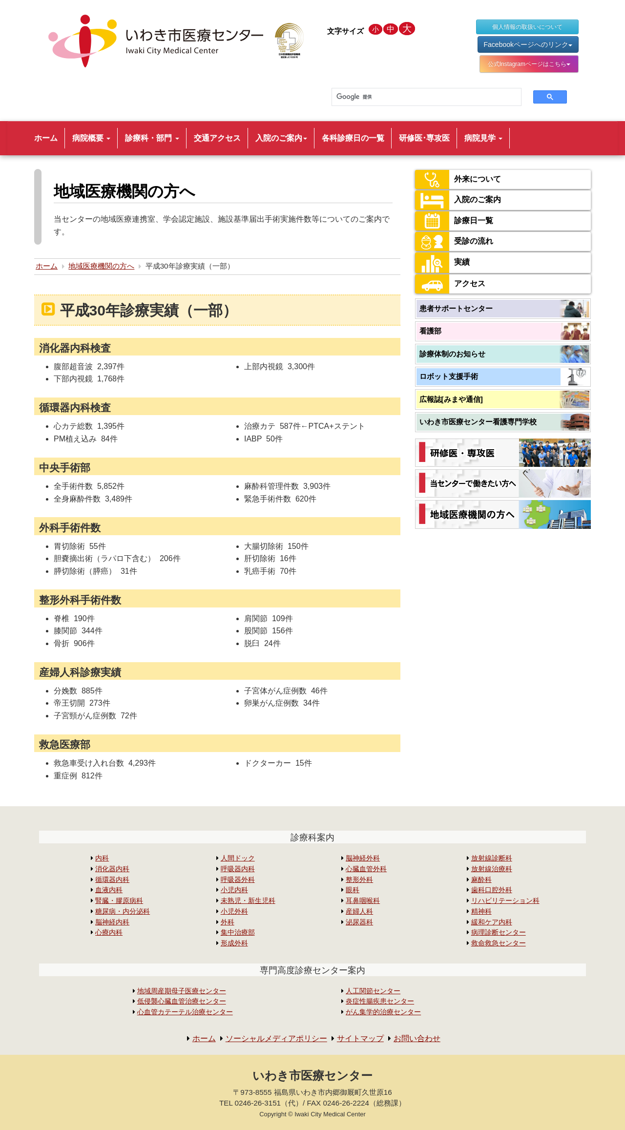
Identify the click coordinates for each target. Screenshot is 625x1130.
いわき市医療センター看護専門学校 (478, 422)
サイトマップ (360, 1038)
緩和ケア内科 (491, 922)
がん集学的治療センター (383, 1012)
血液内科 (109, 890)
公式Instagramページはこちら (529, 64)
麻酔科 (481, 879)
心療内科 (109, 932)
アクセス (450, 283)
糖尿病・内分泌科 (122, 911)
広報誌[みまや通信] (451, 399)
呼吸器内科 (238, 869)
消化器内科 (112, 869)
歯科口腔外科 (491, 890)
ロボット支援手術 (448, 376)
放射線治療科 (491, 869)
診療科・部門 (152, 138)
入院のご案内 (281, 138)
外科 (227, 922)
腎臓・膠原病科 (119, 900)
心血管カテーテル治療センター (185, 1012)
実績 (442, 262)
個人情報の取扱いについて (527, 26)
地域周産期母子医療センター (181, 991)
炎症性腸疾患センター (380, 1001)
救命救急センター (498, 943)
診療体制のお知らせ (452, 354)
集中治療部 (238, 932)
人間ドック (238, 858)
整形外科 (359, 879)
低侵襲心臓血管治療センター (181, 1001)
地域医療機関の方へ (101, 266)
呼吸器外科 (238, 879)
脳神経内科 (112, 922)
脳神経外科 (363, 858)
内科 (102, 858)
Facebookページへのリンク (528, 44)
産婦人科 (359, 911)
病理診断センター (498, 932)
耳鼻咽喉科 (363, 900)
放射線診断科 (491, 858)
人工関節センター (373, 991)
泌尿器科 (359, 922)
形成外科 (234, 943)
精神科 (481, 911)
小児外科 (234, 911)
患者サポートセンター (456, 308)
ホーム (46, 138)
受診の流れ (454, 241)
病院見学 (483, 138)
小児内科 (234, 890)
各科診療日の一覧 (353, 138)
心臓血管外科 (366, 869)
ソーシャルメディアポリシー (276, 1038)
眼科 (352, 890)
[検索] (420, 97)
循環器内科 (112, 879)
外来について (458, 179)
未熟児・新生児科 (248, 900)
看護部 (430, 331)
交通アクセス (217, 138)
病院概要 (91, 138)
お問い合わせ (417, 1038)
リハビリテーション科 (505, 900)
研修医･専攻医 (424, 138)
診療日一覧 (454, 220)
